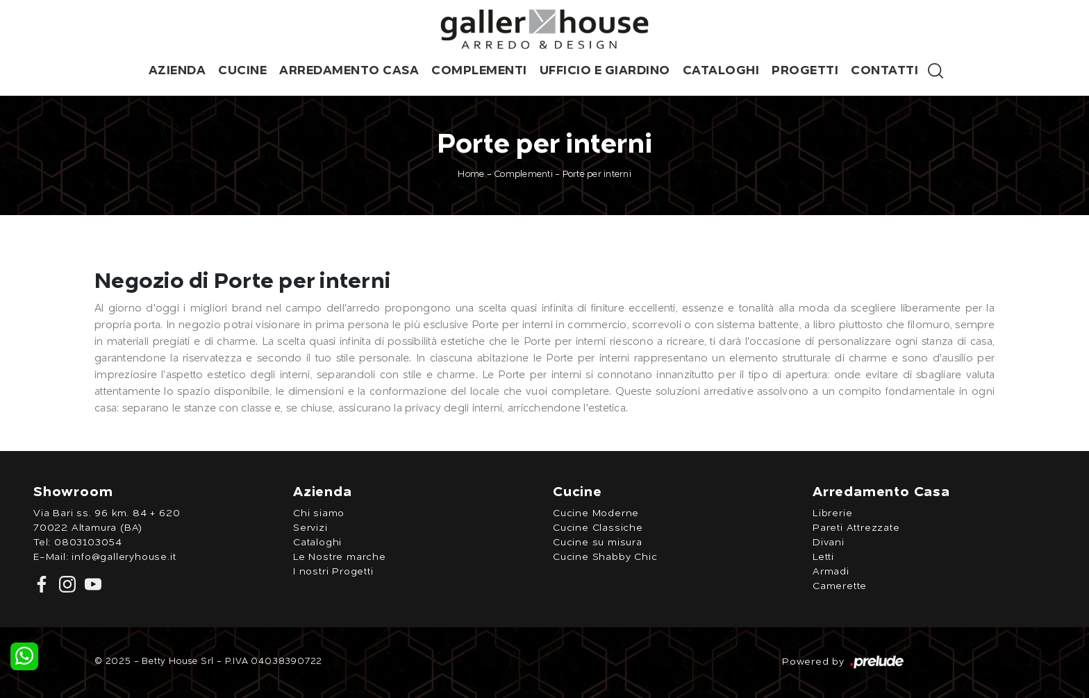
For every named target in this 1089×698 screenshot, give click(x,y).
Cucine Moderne (596, 513)
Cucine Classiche (598, 528)
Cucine (242, 71)
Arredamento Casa (349, 71)
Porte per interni (597, 174)
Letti (823, 557)
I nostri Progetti (333, 572)
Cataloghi (721, 71)
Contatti (884, 71)
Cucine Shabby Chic (605, 557)
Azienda (177, 71)
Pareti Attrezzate (856, 528)
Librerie (832, 513)
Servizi (310, 528)
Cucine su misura (597, 542)
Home (471, 174)
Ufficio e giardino (605, 71)
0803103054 (88, 542)
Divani (829, 542)
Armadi (831, 572)
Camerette (840, 586)
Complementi (479, 71)
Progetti (805, 71)
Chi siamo (318, 513)
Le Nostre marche (339, 557)
